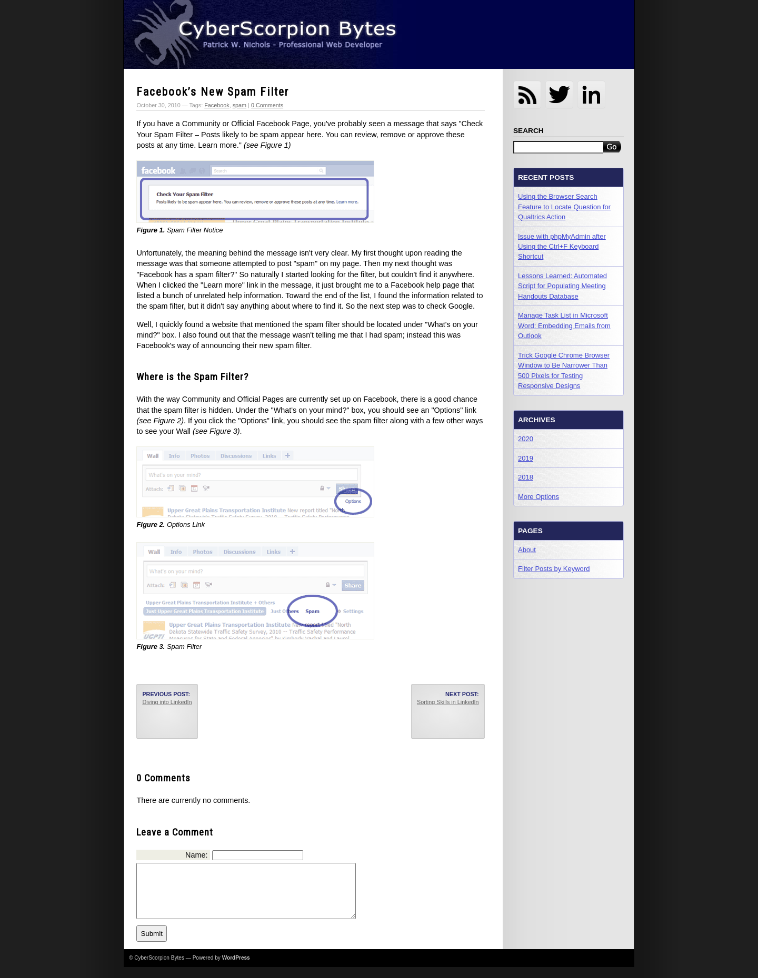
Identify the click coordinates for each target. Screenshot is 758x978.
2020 (525, 439)
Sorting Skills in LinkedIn (448, 702)
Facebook (216, 105)
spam (239, 105)
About (527, 550)
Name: (196, 855)
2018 (525, 477)
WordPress (236, 969)
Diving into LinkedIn (167, 702)
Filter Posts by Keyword (554, 569)
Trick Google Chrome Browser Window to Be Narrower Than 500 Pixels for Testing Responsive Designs (564, 370)
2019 (525, 458)
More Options (538, 497)
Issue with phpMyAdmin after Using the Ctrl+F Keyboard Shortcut (562, 246)
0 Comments (267, 105)
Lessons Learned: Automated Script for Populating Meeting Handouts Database (562, 286)
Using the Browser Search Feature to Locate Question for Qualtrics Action (564, 206)
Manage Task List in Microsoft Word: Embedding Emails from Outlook (564, 325)
